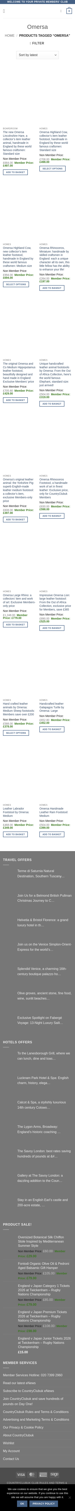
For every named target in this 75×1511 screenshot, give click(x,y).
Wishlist (8, 1443)
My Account (11, 1451)
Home (9, 35)
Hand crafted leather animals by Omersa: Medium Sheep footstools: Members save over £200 (19, 709)
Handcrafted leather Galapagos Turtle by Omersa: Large (51, 707)
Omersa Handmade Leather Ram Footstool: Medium (53, 812)
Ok (22, 1503)
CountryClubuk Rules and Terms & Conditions (36, 1412)
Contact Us (11, 1459)
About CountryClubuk (18, 1435)
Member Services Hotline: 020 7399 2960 (32, 1375)
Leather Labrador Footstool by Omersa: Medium (16, 812)
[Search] (62, 11)
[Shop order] (37, 55)
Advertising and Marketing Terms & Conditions (36, 1419)
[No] (69, 1498)
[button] (5, 11)
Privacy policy (44, 1503)
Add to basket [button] (15, 172)
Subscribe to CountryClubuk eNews (28, 1391)
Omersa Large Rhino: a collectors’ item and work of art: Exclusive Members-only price (19, 601)
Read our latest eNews (19, 1383)
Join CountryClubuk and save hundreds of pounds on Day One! (33, 1401)
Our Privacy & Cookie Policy (23, 1427)
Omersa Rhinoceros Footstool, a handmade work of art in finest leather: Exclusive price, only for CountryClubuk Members (53, 488)
